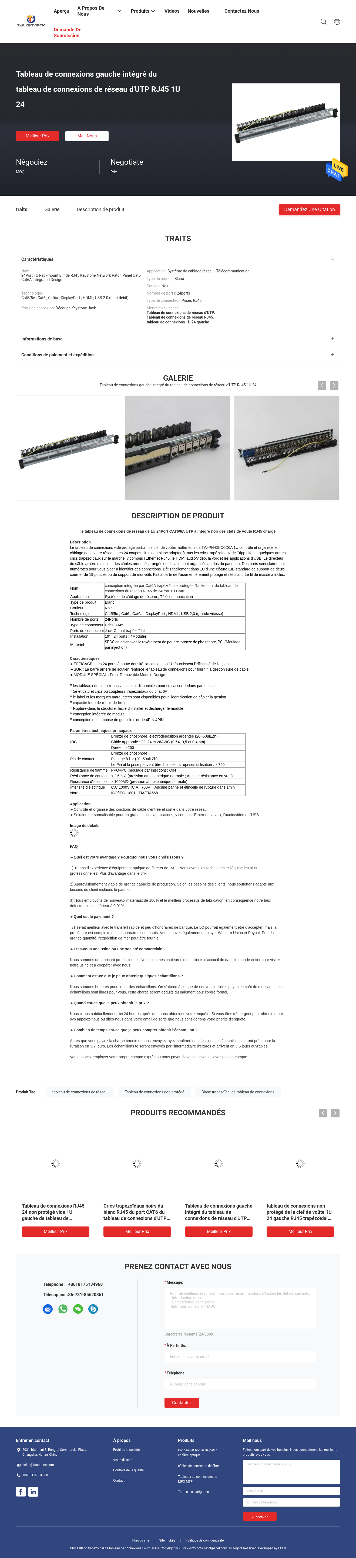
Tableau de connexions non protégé (154, 1092)
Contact (119, 1480)
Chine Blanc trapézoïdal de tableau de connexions (105, 1548)
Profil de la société (126, 1450)
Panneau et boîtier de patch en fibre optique (197, 1452)
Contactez (182, 1402)
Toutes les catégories (193, 1492)
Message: (175, 1282)
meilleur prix (37, 135)
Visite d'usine (122, 1460)
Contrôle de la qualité (128, 1470)
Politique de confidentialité (205, 1540)
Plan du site (140, 1540)
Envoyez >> (260, 1516)
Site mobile (167, 1540)
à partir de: (176, 1345)
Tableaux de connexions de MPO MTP (197, 1479)
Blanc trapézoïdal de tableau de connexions (237, 1092)
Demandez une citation (309, 209)
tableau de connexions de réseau (80, 1092)
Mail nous (87, 135)
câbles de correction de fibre (198, 1466)
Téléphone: (176, 1373)
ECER (282, 1548)
